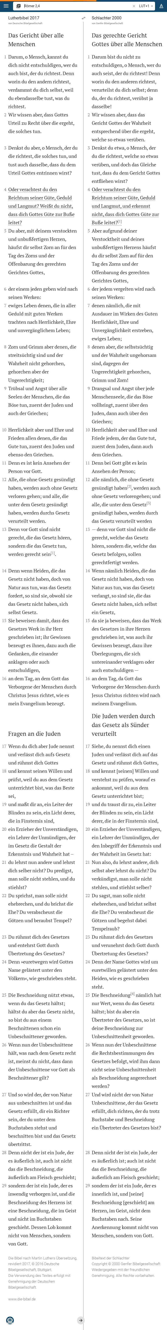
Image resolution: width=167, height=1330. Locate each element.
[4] (132, 993)
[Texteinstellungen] (161, 6)
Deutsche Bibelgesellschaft (27, 23)
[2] (129, 486)
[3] (149, 503)
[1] (53, 552)
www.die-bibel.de (22, 1299)
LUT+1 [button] (147, 6)
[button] (6, 6)
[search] (78, 6)
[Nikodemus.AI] (10, 1320)
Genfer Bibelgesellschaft (109, 23)
